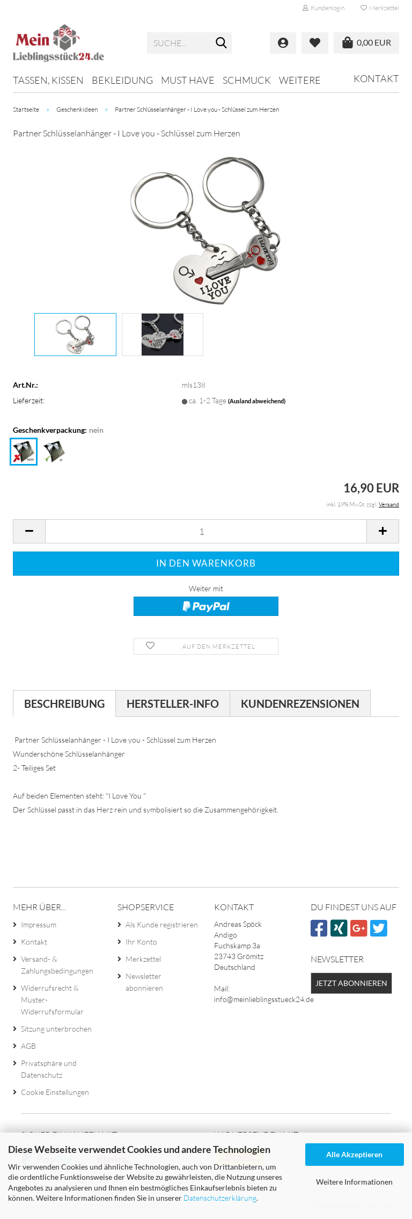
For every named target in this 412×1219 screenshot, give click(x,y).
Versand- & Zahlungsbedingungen (57, 964)
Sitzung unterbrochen (56, 1028)
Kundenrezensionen (300, 703)
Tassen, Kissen (48, 80)
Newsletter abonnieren (144, 981)
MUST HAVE (188, 80)
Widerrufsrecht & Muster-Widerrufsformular (52, 999)
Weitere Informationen (354, 1181)
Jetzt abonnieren (351, 983)
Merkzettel (379, 8)
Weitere (300, 80)
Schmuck (247, 80)
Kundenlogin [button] (323, 8)
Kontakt (376, 78)
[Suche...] (221, 43)
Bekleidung (122, 80)
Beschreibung (64, 703)
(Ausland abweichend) (256, 400)
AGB (28, 1045)
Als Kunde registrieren (162, 924)
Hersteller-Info (173, 703)
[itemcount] (206, 531)
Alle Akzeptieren (354, 1154)
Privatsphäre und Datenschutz (49, 1068)
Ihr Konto (141, 941)
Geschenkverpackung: (58, 430)
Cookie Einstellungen (55, 1092)
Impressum (38, 924)
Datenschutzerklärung (219, 1197)
